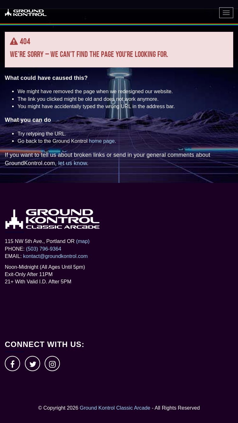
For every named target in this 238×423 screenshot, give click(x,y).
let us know (72, 163)
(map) (83, 241)
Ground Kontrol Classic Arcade (115, 408)
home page (102, 141)
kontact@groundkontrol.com (55, 256)
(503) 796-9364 (43, 249)
